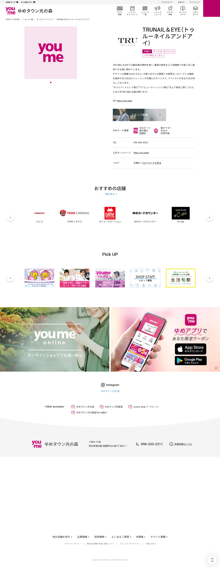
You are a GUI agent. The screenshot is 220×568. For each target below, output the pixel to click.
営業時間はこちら (183, 444)
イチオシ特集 (170, 10)
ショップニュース (157, 10)
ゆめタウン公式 (109, 391)
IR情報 (139, 536)
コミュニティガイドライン (130, 544)
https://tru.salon (124, 101)
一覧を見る (109, 194)
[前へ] (10, 217)
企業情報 (82, 536)
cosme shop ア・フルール (146, 406)
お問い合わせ (151, 544)
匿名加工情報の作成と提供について (100, 544)
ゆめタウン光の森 (12, 19)
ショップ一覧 (145, 10)
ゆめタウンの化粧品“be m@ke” (91, 412)
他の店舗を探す (27, 2)
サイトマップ (194, 2)
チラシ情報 (119, 10)
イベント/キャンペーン (132, 10)
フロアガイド (195, 10)
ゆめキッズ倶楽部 (114, 406)
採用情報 (99, 536)
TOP (212, 560)
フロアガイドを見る (151, 163)
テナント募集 (158, 536)
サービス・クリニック (45, 19)
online (211, 8)
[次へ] (209, 217)
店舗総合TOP (11, 2)
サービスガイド (183, 10)
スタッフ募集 (139, 115)
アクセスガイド (167, 2)
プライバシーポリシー (72, 544)
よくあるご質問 (120, 536)
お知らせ (181, 2)
